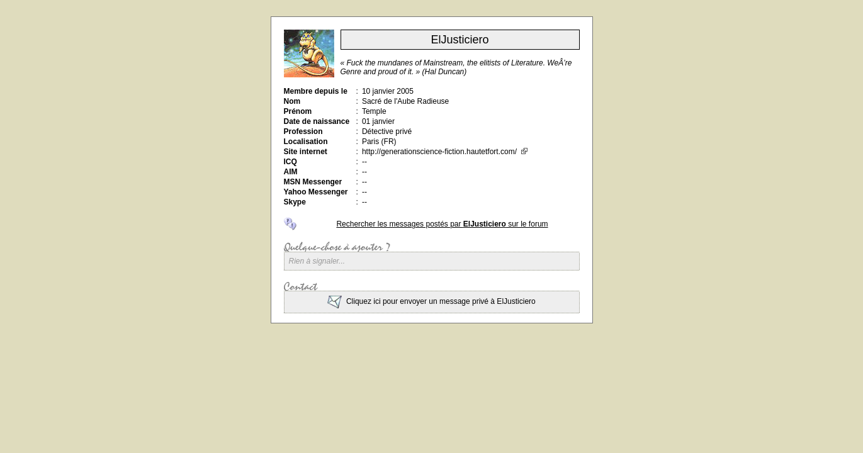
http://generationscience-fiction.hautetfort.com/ (444, 151)
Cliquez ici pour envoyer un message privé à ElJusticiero (431, 301)
